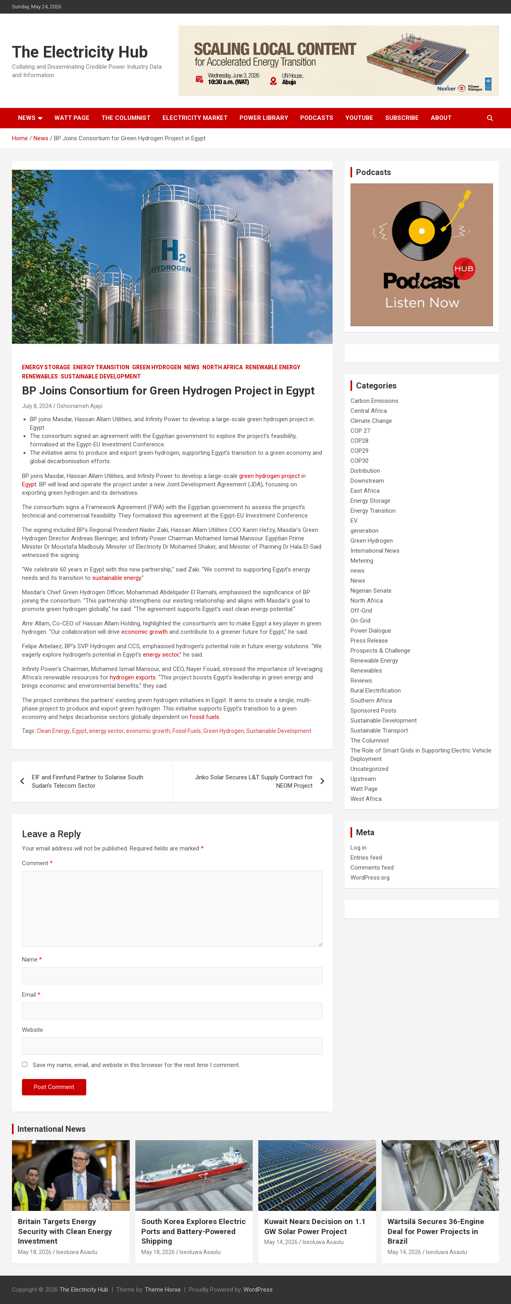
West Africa (366, 798)
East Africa (365, 490)
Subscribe (402, 117)
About (441, 117)
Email (31, 994)
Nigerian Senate (371, 590)
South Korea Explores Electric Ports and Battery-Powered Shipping (193, 1231)
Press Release (369, 640)
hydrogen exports (133, 677)
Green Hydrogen (156, 367)
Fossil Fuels (186, 731)
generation (364, 530)
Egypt (29, 484)
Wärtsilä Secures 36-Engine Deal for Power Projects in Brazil (436, 1231)
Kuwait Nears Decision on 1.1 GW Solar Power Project (315, 1226)
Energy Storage (46, 367)
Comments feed (372, 867)
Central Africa (369, 410)
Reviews (361, 680)
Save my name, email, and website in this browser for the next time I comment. (136, 1065)
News (27, 117)
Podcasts (316, 117)
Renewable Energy (273, 367)
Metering (362, 560)
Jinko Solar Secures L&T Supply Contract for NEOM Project (254, 781)
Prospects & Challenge (380, 650)
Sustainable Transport (379, 730)
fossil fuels (204, 717)
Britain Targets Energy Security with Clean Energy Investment (65, 1231)
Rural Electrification (376, 690)
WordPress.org (370, 877)
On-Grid (360, 620)
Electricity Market (195, 117)
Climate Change (371, 420)
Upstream (363, 778)
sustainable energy (116, 577)
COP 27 (360, 430)
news (357, 570)
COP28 (359, 440)
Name (32, 959)
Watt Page (71, 117)
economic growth (144, 631)
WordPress (258, 1289)
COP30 (359, 460)
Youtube (359, 117)
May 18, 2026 (34, 1252)
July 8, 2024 (37, 406)
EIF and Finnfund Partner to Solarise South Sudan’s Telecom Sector (87, 781)
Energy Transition (101, 367)
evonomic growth (148, 731)
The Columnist (126, 117)
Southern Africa (371, 700)
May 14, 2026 (281, 1242)
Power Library (264, 117)
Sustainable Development (101, 376)
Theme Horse (163, 1289)
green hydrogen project (269, 476)
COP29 (359, 450)
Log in (358, 847)
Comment (37, 863)
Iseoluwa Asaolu (76, 1252)
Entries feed (366, 857)
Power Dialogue (371, 630)
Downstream (367, 480)
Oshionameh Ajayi (80, 406)
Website (32, 1029)
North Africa (222, 367)
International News (375, 550)
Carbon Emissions (374, 400)
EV (354, 520)
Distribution (365, 470)
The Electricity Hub (80, 52)
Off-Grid (361, 610)
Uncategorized (369, 768)
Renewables (40, 376)
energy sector (161, 654)
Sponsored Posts (373, 710)
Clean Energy (53, 731)
